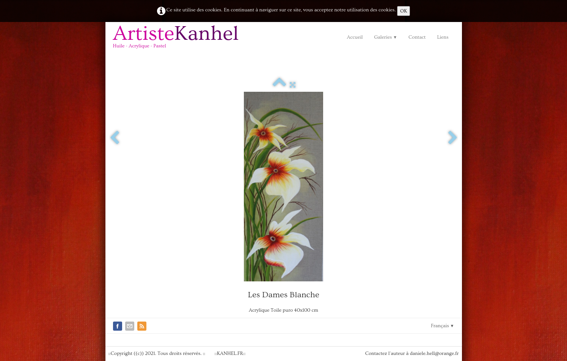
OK (403, 11)
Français (442, 325)
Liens (442, 37)
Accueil (355, 37)
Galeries (385, 37)
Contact (417, 37)
